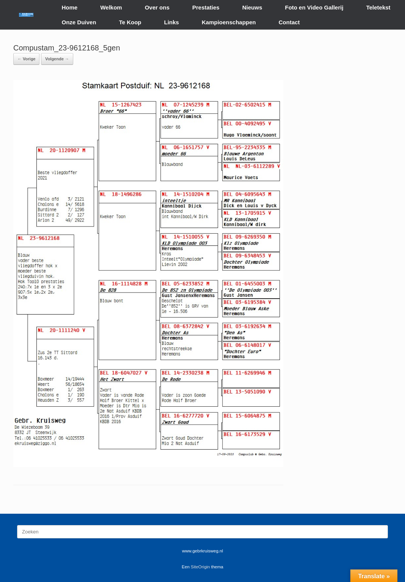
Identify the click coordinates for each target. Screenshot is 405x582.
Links (171, 22)
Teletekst (378, 7)
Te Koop (130, 22)
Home (70, 7)
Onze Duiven (79, 22)
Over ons (157, 7)
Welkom (111, 7)
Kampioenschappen (229, 22)
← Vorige (26, 59)
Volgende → (57, 59)
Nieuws (252, 7)
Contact (289, 22)
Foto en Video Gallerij (314, 7)
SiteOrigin (200, 567)
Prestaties (205, 7)
